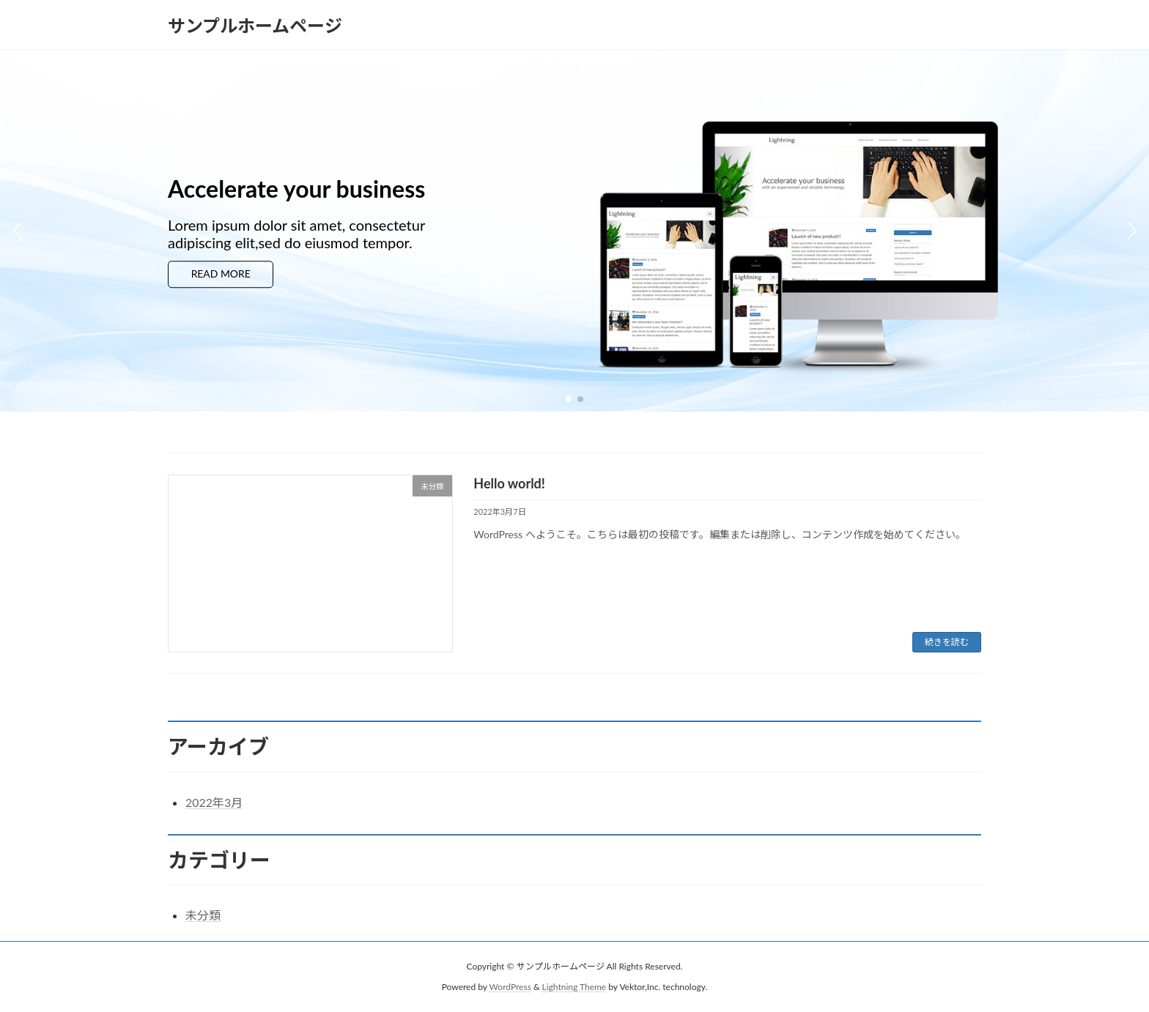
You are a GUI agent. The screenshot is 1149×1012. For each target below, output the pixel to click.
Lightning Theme (574, 986)
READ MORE (228, 275)
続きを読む (947, 641)
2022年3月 (214, 802)
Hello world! (509, 483)
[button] (569, 399)
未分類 (203, 915)
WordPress (510, 986)
